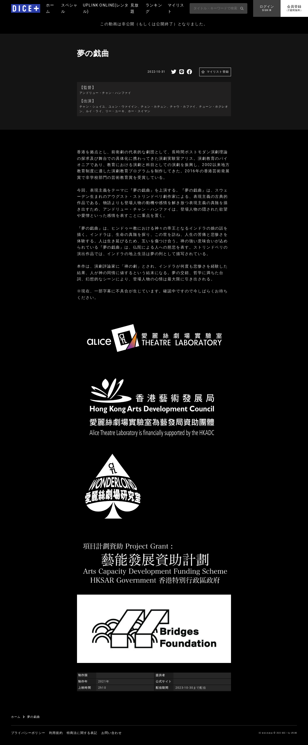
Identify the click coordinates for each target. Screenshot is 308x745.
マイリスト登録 (218, 71)
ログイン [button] (267, 8)
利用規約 (56, 733)
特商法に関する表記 (82, 733)
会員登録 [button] (294, 8)
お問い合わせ (111, 733)
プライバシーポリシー (28, 733)
